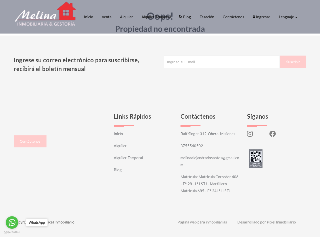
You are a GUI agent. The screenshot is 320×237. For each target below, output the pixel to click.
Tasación (207, 17)
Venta (107, 17)
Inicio (88, 17)
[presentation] (202, 78)
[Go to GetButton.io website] (12, 231)
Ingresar (261, 17)
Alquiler (126, 17)
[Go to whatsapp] (12, 222)
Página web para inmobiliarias (202, 222)
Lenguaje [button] (286, 17)
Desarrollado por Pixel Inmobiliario (266, 222)
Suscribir (293, 62)
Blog (185, 17)
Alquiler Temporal (156, 17)
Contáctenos (233, 17)
